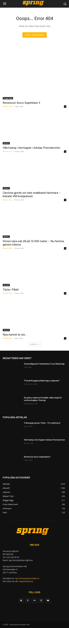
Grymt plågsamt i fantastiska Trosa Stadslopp (44, 364)
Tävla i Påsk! (11, 289)
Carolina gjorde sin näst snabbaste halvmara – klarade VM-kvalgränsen (32, 194)
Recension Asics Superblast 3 (21, 102)
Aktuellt (6, 285)
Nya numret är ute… (15, 334)
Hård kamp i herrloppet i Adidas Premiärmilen (31, 147)
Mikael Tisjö (8, 106)
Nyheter (6, 143)
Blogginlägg (8, 98)
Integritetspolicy (25, 581)
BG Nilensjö (7, 293)
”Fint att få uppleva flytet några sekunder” (42, 381)
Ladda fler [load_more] (34, 344)
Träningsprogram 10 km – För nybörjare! (42, 423)
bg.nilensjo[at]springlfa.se (27, 578)
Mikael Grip (7, 151)
